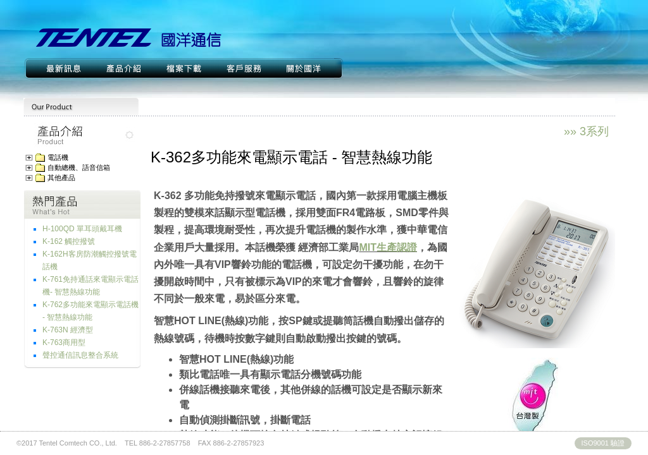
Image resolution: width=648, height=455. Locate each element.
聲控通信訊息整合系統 (80, 355)
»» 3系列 (586, 131)
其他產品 (61, 177)
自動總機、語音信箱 (78, 167)
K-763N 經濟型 (67, 329)
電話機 (57, 157)
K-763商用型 (63, 342)
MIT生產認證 (388, 247)
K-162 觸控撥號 (68, 241)
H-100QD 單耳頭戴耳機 (82, 228)
